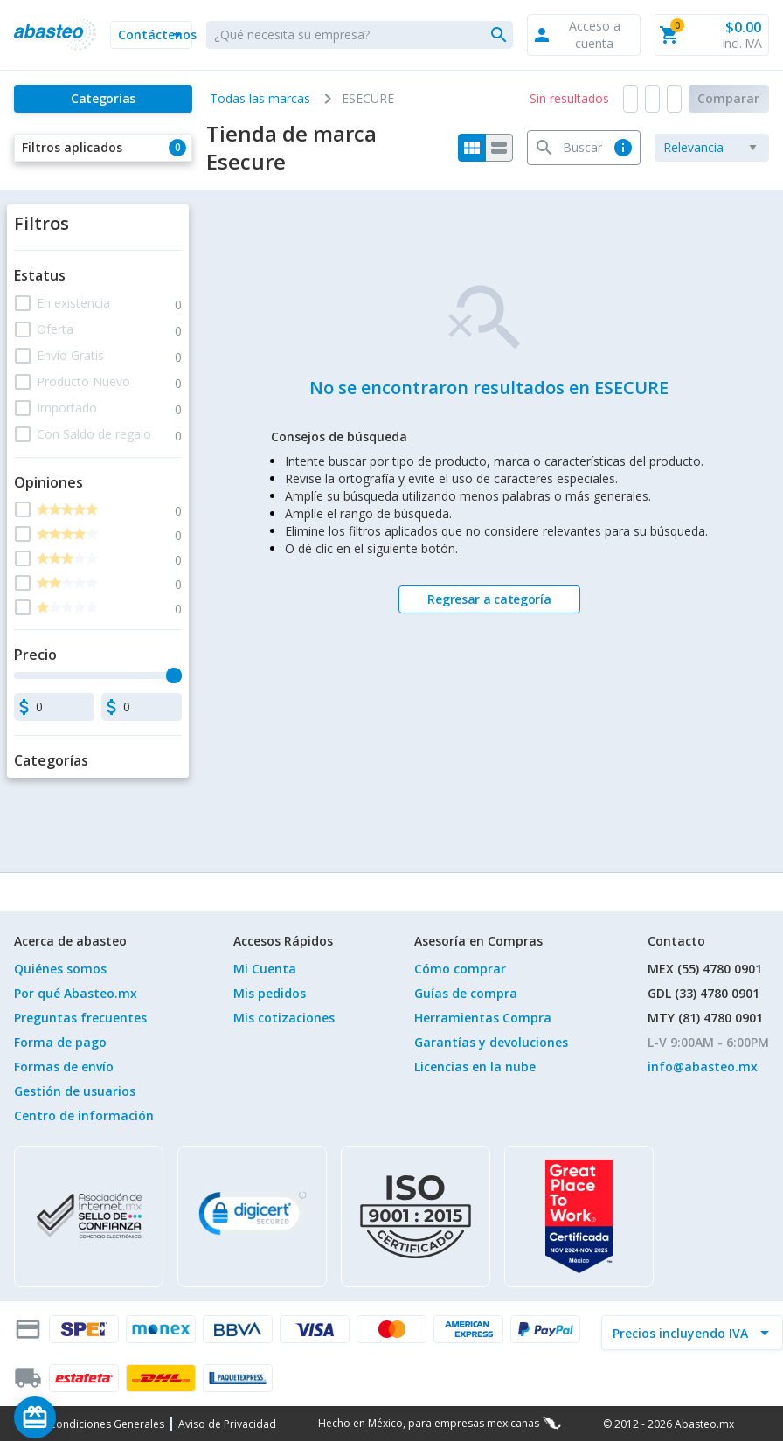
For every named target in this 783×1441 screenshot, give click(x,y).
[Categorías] (103, 99)
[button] (151, 35)
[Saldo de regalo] (88, 1417)
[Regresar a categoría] (489, 599)
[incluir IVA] (682, 1332)
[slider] (174, 675)
